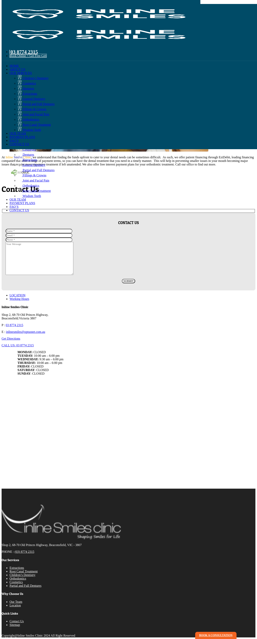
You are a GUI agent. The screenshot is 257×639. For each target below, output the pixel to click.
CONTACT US (19, 144)
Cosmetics (26, 83)
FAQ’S (14, 140)
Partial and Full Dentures (35, 104)
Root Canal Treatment (34, 124)
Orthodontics (28, 119)
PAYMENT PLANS (22, 137)
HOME (14, 66)
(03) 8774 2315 (24, 551)
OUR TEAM (18, 133)
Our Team (16, 601)
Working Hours (19, 299)
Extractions (27, 93)
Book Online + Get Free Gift (28, 55)
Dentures (25, 88)
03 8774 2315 (14, 325)
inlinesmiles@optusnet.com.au (25, 332)
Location (15, 605)
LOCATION (17, 295)
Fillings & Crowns (31, 109)
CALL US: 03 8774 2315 (18, 345)
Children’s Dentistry (32, 78)
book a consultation (216, 635)
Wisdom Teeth (29, 129)
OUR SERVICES (21, 73)
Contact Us (17, 621)
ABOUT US (17, 69)
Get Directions (11, 338)
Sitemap (15, 624)
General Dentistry (31, 99)
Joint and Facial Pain (33, 114)
